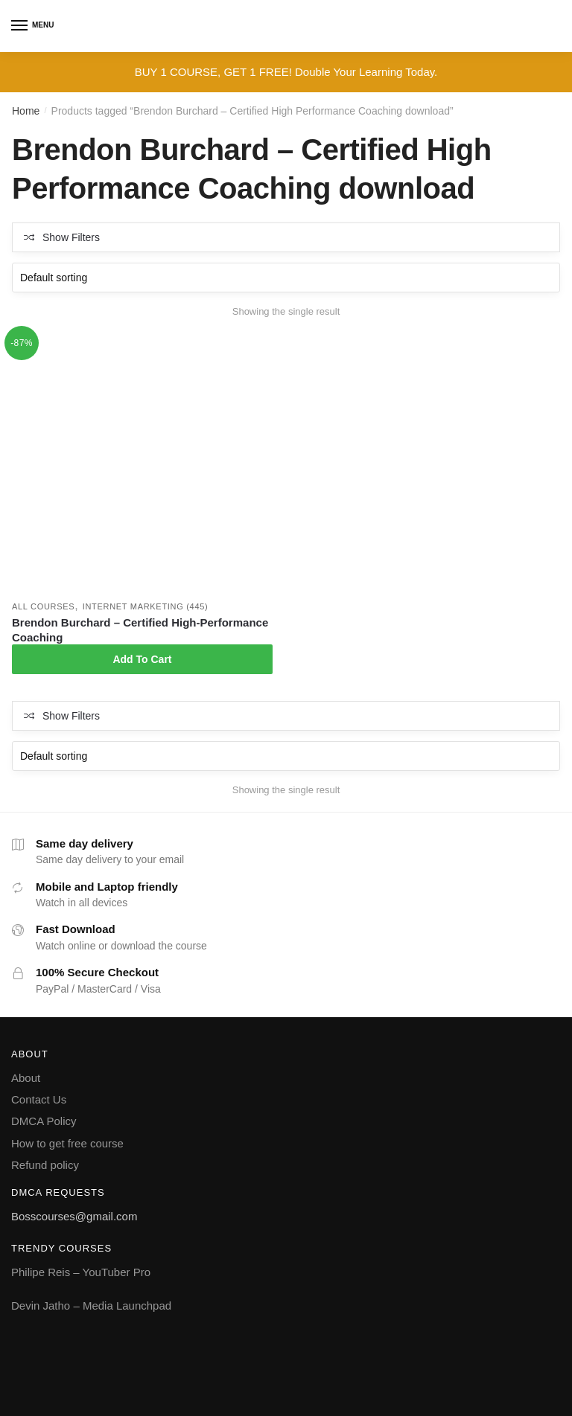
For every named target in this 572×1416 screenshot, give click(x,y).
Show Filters (71, 237)
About (25, 1077)
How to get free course (67, 1143)
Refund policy (45, 1165)
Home (25, 111)
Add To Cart (141, 659)
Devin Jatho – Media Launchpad (91, 1305)
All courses (43, 606)
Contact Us (38, 1099)
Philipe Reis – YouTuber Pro (80, 1272)
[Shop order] (286, 277)
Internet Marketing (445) (146, 606)
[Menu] (20, 26)
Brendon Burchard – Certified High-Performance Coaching (140, 630)
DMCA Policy (44, 1121)
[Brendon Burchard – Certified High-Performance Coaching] (142, 463)
